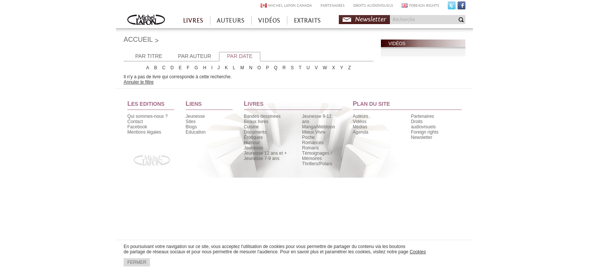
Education (195, 132)
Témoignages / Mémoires (317, 156)
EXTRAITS (307, 20)
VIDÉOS (269, 20)
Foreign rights (424, 132)
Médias (360, 126)
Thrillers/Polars (317, 163)
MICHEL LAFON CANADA (290, 5)
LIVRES (193, 20)
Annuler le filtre (139, 82)
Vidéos (359, 121)
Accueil (146, 20)
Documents (255, 132)
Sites (191, 121)
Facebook (461, 7)
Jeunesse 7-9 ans (261, 158)
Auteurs (360, 116)
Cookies (417, 251)
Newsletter (370, 19)
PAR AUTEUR (194, 56)
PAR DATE (239, 56)
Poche (308, 137)
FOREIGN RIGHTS (424, 5)
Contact (135, 121)
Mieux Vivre (313, 132)
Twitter (452, 7)
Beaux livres (256, 121)
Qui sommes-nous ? (147, 116)
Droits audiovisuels (423, 124)
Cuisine (251, 126)
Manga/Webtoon (318, 126)
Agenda (360, 132)
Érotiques (253, 137)
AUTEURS (231, 20)
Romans (310, 148)
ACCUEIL (138, 39)
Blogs (191, 126)
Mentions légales (144, 132)
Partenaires (422, 116)
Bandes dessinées (262, 116)
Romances (312, 142)
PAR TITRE (148, 56)
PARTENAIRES (332, 5)
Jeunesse (195, 116)
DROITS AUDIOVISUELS (373, 5)
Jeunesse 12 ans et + (265, 153)
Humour (252, 142)
